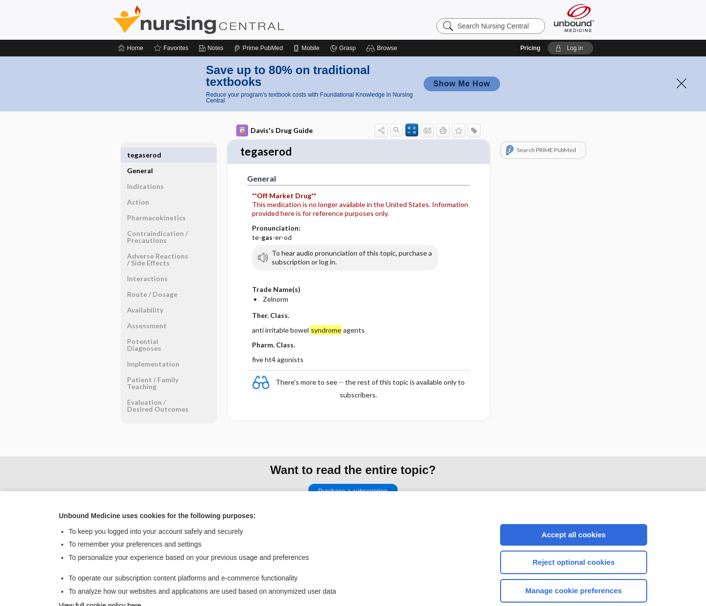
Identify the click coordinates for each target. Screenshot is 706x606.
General (140, 125)
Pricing (530, 18)
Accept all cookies (574, 505)
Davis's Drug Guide (274, 101)
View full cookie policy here (100, 576)
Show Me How (461, 54)
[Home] (130, 18)
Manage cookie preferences (574, 561)
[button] (383, 18)
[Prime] (258, 18)
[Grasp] (343, 18)
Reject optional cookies (573, 532)
